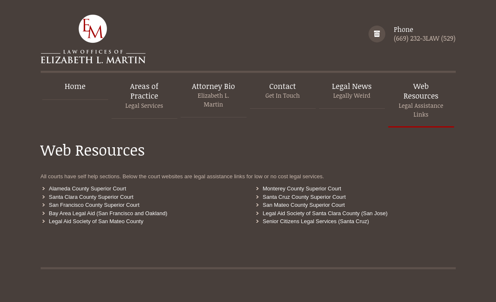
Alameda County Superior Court (87, 188)
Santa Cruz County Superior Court (304, 197)
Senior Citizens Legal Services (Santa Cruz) (316, 221)
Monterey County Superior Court (302, 188)
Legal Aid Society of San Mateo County (96, 221)
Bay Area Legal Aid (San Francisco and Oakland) (108, 213)
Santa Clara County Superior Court (91, 197)
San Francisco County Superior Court (94, 205)
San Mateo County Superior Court (304, 205)
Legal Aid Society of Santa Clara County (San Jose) (325, 213)
